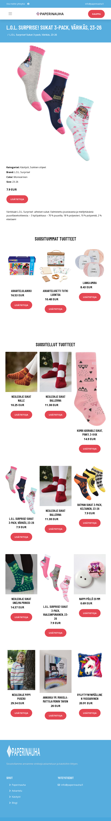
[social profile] (28, 4)
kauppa (96, 13)
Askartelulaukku (21, 291)
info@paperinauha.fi (94, 3)
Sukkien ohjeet (38, 167)
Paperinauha (19, 784)
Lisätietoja (17, 199)
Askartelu (17, 790)
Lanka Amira (90, 283)
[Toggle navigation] (10, 13)
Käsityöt (24, 167)
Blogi (14, 802)
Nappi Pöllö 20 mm (89, 599)
